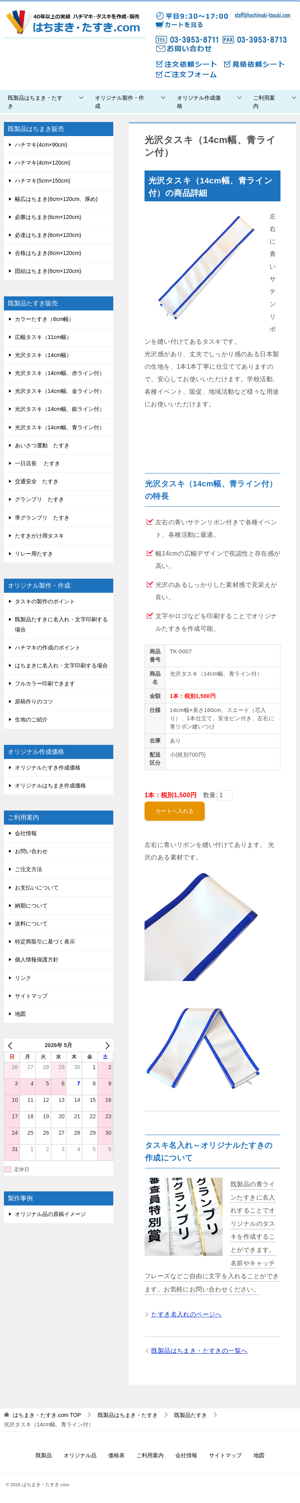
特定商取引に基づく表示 (45, 941)
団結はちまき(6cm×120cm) (48, 271)
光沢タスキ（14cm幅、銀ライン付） (60, 409)
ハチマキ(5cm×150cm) (42, 181)
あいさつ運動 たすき (42, 445)
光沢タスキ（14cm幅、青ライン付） (60, 427)
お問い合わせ (31, 851)
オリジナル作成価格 (199, 102)
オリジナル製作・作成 (119, 102)
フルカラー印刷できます (45, 683)
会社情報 (26, 833)
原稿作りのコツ (34, 701)
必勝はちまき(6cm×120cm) (48, 217)
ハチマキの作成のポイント (47, 647)
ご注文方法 (28, 869)
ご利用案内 (264, 102)
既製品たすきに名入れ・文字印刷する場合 (61, 624)
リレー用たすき (34, 554)
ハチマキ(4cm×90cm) (41, 145)
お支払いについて (37, 887)
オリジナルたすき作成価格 (47, 767)
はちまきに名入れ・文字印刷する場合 (61, 665)
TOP (47, 1415)
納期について (31, 905)
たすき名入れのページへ (186, 1314)
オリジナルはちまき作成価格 (50, 785)
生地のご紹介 (31, 719)
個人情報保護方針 (37, 959)
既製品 (44, 1455)
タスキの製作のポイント (45, 601)
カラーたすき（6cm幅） (44, 319)
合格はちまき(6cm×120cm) (48, 253)
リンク (23, 978)
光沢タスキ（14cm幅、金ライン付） (60, 391)
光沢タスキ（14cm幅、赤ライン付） (60, 373)
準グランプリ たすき (42, 518)
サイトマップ (31, 996)
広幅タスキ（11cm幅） (43, 337)
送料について (31, 923)
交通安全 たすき (37, 481)
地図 (20, 1014)
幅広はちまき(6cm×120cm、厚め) (56, 199)
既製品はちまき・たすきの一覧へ (199, 1350)
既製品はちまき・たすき (35, 102)
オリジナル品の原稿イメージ (50, 1214)
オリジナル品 (80, 1455)
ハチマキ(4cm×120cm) (42, 163)
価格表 (116, 1455)
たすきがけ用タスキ (39, 536)
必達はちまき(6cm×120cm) (48, 235)
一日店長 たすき (37, 463)
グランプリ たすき (39, 499)
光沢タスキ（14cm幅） (43, 355)
